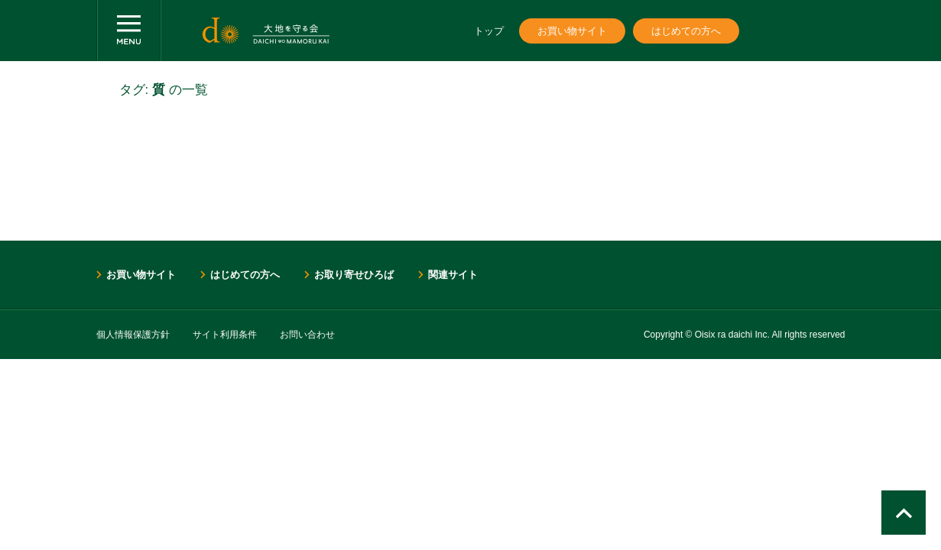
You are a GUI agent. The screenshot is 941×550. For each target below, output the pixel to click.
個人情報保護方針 (133, 334)
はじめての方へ (686, 31)
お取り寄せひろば (354, 274)
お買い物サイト (572, 31)
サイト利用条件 (225, 334)
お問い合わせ (307, 334)
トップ (489, 31)
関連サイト (453, 274)
